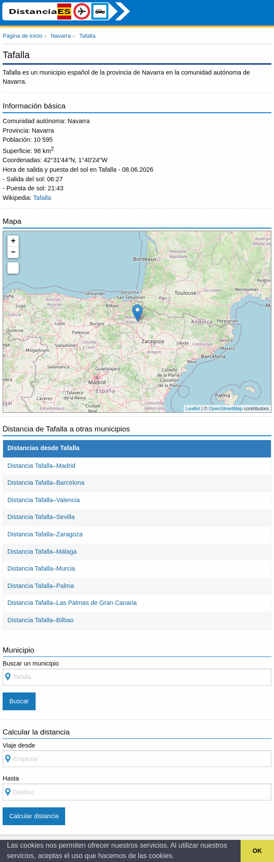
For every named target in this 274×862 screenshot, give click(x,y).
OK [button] (257, 850)
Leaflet (193, 408)
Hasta (137, 787)
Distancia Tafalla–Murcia (41, 568)
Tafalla (42, 197)
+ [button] (13, 241)
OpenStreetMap (226, 408)
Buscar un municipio (137, 673)
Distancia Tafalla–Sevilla (41, 516)
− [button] (13, 252)
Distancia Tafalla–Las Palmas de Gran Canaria (72, 602)
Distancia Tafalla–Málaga (42, 551)
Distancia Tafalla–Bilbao (40, 620)
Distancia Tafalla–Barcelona (45, 482)
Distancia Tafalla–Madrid (41, 465)
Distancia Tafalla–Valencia (43, 499)
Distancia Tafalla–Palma (40, 585)
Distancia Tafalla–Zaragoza (45, 534)
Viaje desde (137, 754)
